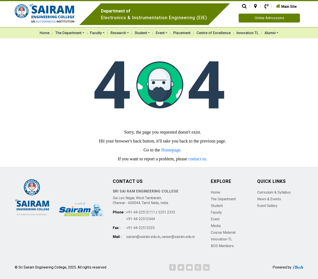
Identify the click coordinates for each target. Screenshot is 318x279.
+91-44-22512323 (140, 228)
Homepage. (171, 149)
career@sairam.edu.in (178, 237)
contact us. (197, 158)
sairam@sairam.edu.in (143, 237)
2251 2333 (166, 212)
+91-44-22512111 (140, 212)
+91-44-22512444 (140, 219)
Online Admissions (269, 18)
